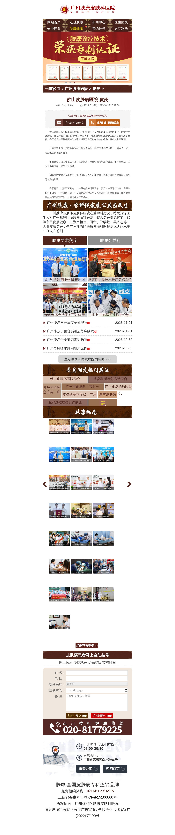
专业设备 (54, 29)
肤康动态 (76, 29)
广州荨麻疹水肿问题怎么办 (67, 348)
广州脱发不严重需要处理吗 (67, 322)
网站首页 (54, 22)
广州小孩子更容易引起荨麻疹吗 (70, 331)
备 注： (60, 696)
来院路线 (121, 29)
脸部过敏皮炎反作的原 (65, 402)
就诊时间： (57, 690)
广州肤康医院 (76, 89)
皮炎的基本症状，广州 (79, 394)
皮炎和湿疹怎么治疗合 (110, 379)
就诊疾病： (57, 684)
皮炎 (96, 89)
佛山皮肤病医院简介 (65, 379)
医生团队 (121, 22)
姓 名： (60, 672)
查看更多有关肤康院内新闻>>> (87, 359)
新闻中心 (99, 22)
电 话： (60, 678)
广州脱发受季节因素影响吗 (67, 340)
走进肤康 (76, 22)
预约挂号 (99, 29)
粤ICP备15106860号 (100, 797)
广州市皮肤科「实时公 (82, 387)
